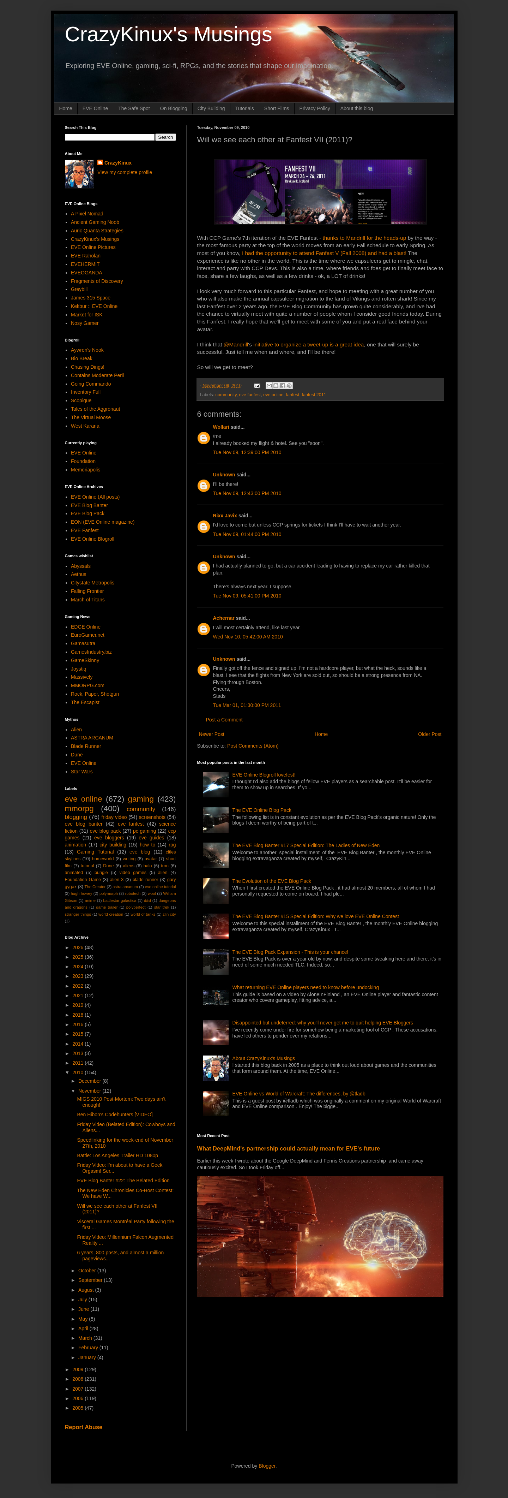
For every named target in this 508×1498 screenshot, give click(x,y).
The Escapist (85, 702)
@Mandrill (236, 344)
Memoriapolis (85, 469)
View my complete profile (124, 172)
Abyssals (81, 566)
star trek (161, 907)
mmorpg (79, 808)
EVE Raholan (86, 255)
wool (152, 893)
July (83, 1299)
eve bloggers (109, 837)
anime (90, 900)
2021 (78, 995)
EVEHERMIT (85, 264)
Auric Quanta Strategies (97, 230)
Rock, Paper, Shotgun (95, 694)
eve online (273, 394)
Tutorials (244, 108)
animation (75, 845)
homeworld (103, 858)
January (87, 1357)
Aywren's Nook (87, 350)
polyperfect (136, 907)
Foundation (83, 461)
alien (163, 872)
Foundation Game (83, 879)
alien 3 (117, 879)
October (87, 1270)
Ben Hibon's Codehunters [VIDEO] (114, 1114)
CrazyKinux (118, 163)
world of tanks (143, 914)
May (83, 1319)
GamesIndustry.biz (91, 652)
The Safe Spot (134, 108)
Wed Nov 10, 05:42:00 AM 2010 (248, 637)
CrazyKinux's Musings (168, 34)
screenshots (152, 817)
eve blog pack (105, 831)
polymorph (108, 893)
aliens (128, 865)
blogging (76, 817)
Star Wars (82, 771)
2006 (78, 1398)
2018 (78, 1015)
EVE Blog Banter (89, 505)
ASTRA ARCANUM (92, 738)
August (86, 1290)
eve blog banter (84, 824)
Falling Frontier (87, 591)
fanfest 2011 (314, 394)
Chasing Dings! (87, 367)
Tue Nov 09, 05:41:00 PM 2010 (247, 596)
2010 (78, 1072)
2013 (78, 1053)
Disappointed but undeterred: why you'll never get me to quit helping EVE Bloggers (322, 1023)
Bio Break (81, 358)
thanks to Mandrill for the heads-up (364, 238)
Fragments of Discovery (97, 281)
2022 (78, 986)
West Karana (85, 426)
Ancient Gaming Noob (95, 222)
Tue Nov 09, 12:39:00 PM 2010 (247, 452)
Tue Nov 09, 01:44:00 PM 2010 (247, 534)
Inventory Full (86, 392)
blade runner (145, 879)
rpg (172, 845)
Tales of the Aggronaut (95, 409)
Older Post (429, 734)
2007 (78, 1389)
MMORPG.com (87, 685)
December (90, 1081)
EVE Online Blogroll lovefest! (264, 775)
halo (148, 865)
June (84, 1309)
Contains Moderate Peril (97, 375)
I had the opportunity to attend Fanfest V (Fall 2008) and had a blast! (325, 253)
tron (165, 865)
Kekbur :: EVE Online (94, 306)
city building (112, 845)
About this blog (356, 108)
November (90, 1091)
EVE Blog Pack (87, 513)
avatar (151, 858)
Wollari (221, 427)
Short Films (276, 108)
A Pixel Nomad (87, 213)
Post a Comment (224, 720)
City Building (211, 108)
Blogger (267, 1466)
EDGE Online (86, 627)
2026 (78, 947)
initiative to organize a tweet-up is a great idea (308, 344)
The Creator (95, 887)
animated (74, 872)
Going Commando (91, 384)
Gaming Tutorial (95, 852)
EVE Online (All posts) (95, 497)
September (91, 1280)
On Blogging (173, 108)
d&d (147, 900)
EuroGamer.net (87, 635)
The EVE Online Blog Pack (261, 810)
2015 (78, 1034)
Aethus (78, 574)
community (226, 394)
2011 (78, 1063)
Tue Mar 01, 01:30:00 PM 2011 (247, 705)
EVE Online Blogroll (92, 539)
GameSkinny (85, 660)
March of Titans (88, 599)
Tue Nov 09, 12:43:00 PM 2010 (247, 493)
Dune (77, 754)
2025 (78, 957)
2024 (78, 966)
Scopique (81, 400)
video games (133, 872)
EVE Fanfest (85, 530)
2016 (78, 1024)
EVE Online (95, 108)
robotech (133, 893)
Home (65, 108)
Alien (76, 729)
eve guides (151, 837)
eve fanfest (250, 394)
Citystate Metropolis (92, 582)
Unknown (224, 474)
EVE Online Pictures (93, 247)
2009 (78, 1369)
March (85, 1338)
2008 (78, 1379)
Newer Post (211, 734)
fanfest (293, 394)
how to (147, 845)
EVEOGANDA (86, 272)
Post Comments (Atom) (252, 746)
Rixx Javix (225, 515)
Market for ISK (86, 314)
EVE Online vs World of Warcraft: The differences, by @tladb (298, 1093)
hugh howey (81, 893)
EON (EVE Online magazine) (103, 522)
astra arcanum (125, 887)
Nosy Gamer (85, 323)
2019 (78, 1005)
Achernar (224, 618)
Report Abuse (84, 1427)
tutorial (87, 865)
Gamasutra (83, 643)
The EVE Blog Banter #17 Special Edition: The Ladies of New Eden (306, 845)
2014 (78, 1044)
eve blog (139, 852)
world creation (110, 914)
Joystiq (78, 669)
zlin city (169, 914)
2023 (78, 976)
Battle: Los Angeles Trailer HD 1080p (117, 1155)
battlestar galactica (119, 900)
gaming (140, 799)
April (84, 1328)
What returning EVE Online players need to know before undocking (305, 987)
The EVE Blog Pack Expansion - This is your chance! (290, 952)
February (88, 1347)
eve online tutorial (160, 887)
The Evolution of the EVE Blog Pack (271, 881)
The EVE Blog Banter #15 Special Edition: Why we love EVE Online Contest (315, 916)
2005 (78, 1408)
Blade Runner (86, 746)
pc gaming (144, 831)
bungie (101, 872)
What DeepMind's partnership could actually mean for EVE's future (288, 1148)
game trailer (106, 907)
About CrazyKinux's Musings (263, 1058)
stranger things (78, 914)
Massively (81, 677)
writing (129, 858)
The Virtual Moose (91, 417)
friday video (114, 817)
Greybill (79, 289)
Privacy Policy (315, 108)
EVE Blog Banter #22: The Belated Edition (123, 1180)
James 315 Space (90, 298)
